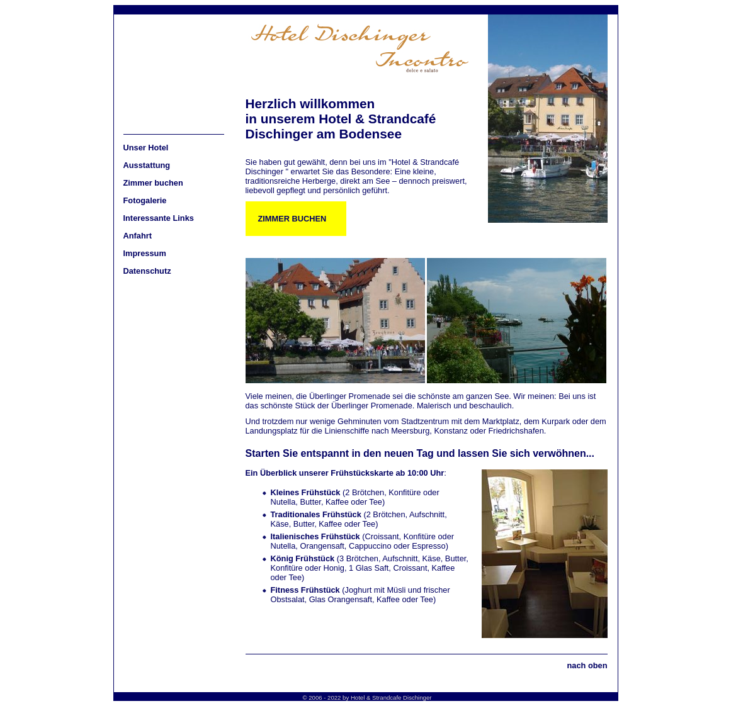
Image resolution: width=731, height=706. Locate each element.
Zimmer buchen (153, 183)
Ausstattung (147, 165)
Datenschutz (147, 271)
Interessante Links (158, 218)
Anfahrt (137, 235)
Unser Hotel (146, 147)
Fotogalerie (145, 200)
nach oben (587, 665)
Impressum (144, 253)
